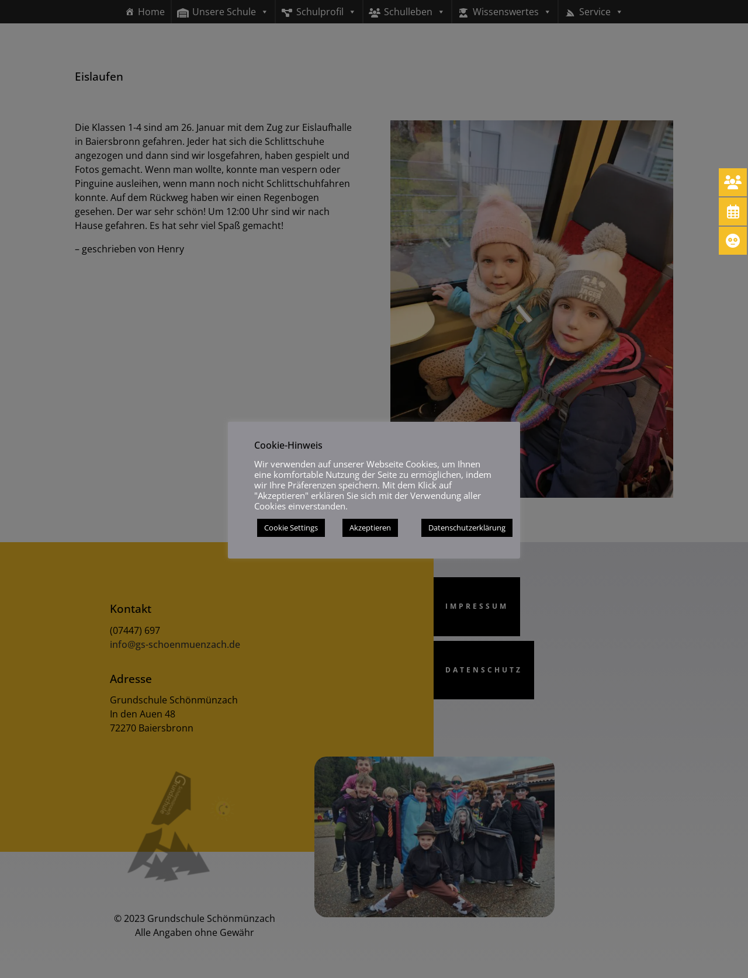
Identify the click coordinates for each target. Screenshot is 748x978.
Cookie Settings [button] (291, 527)
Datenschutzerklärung (466, 527)
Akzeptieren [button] (370, 527)
